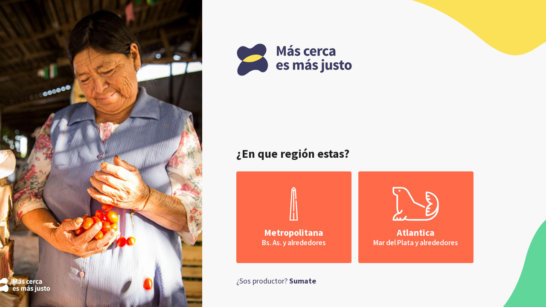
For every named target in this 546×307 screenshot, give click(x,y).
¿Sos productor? (276, 281)
